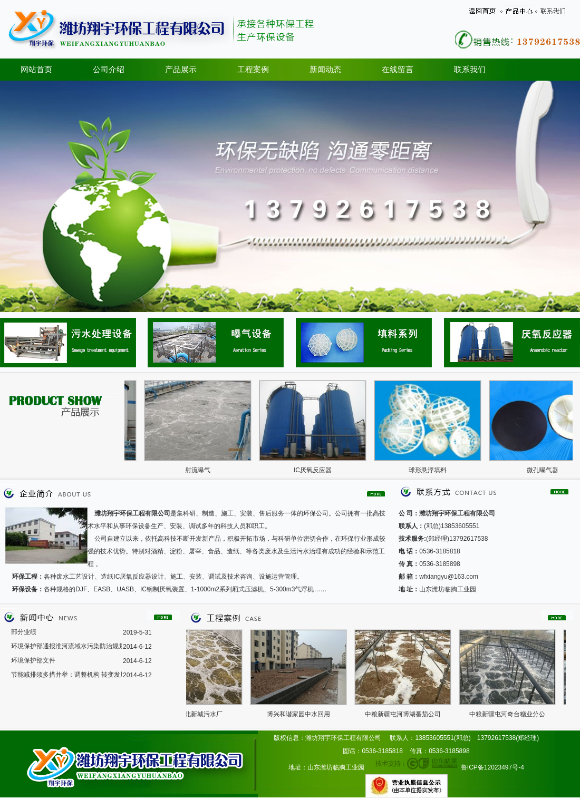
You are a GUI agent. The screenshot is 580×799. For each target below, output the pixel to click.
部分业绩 (23, 632)
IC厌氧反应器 (316, 470)
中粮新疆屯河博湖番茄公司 (406, 714)
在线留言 (397, 69)
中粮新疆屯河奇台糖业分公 (510, 714)
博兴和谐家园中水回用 (301, 714)
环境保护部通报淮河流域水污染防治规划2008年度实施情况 (66, 646)
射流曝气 (201, 470)
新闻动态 (325, 69)
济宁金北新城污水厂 (197, 714)
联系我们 (470, 69)
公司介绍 (108, 69)
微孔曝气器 (546, 470)
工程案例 (253, 69)
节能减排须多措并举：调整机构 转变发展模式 (66, 674)
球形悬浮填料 (431, 470)
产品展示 (181, 69)
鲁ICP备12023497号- (490, 767)
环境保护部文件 (33, 660)
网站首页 (36, 69)
